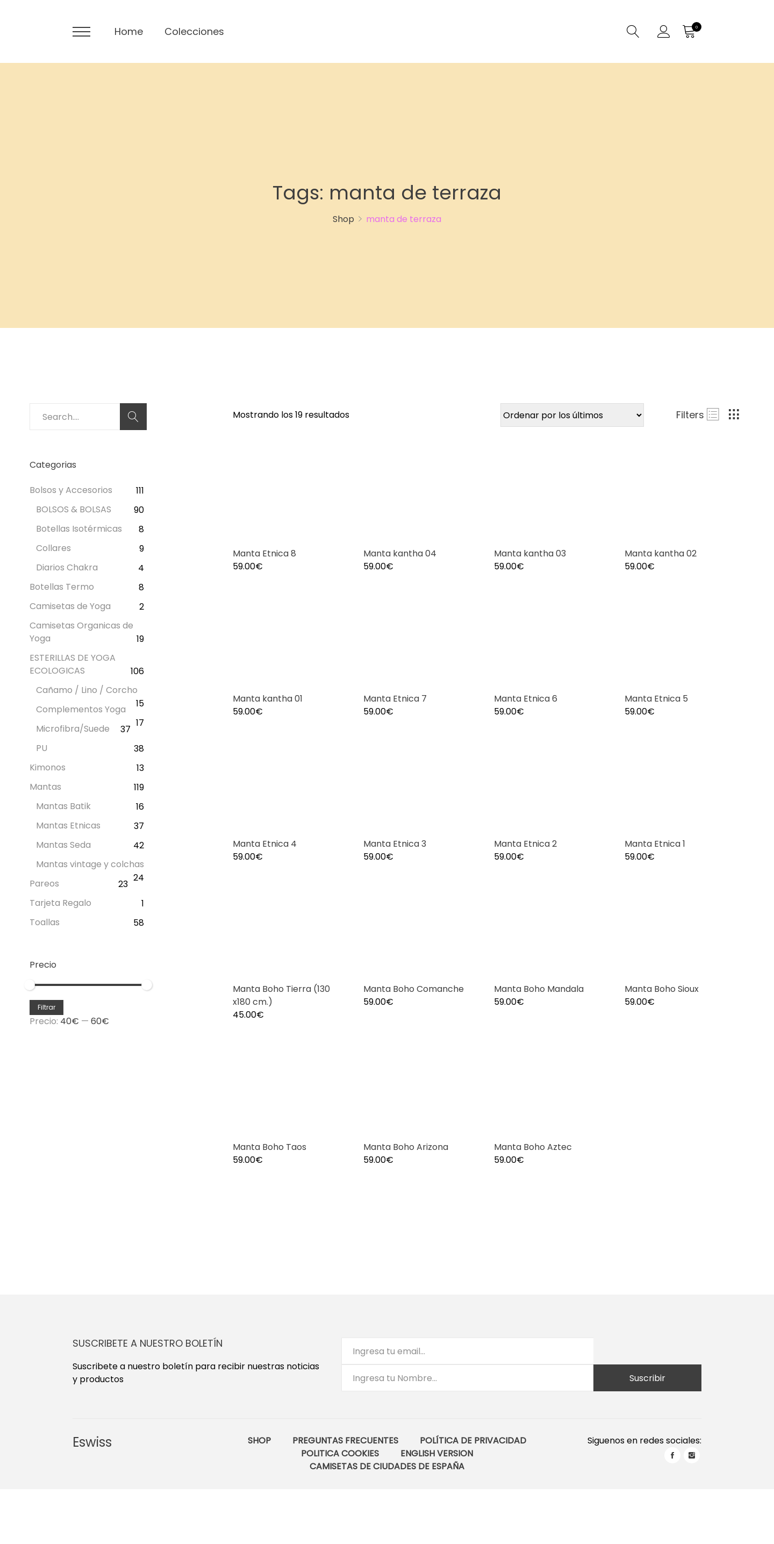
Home (128, 31)
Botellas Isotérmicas (79, 529)
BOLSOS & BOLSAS (73, 509)
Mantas (45, 787)
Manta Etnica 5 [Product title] (656, 698)
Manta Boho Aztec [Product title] (533, 1147)
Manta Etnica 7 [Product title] (395, 698)
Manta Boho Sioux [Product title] (662, 989)
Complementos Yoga (81, 709)
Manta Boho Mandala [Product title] (539, 989)
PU (41, 748)
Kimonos (48, 767)
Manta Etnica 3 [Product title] (394, 844)
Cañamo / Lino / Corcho (87, 690)
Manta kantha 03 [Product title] (530, 553)
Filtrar (46, 1007)
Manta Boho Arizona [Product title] (405, 1147)
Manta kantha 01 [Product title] (268, 698)
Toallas (45, 922)
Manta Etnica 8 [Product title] (264, 553)
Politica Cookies (340, 1453)
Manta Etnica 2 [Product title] (525, 844)
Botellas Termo (62, 587)
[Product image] (290, 494)
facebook (672, 1455)
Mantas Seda (63, 845)
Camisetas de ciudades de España (387, 1466)
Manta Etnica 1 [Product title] (655, 844)
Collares (53, 548)
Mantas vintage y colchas (90, 864)
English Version (436, 1453)
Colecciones (194, 31)
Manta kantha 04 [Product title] (399, 553)
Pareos (44, 883)
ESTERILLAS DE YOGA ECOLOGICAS (73, 664)
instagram (692, 1455)
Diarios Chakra (67, 567)
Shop (259, 1440)
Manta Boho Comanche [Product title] (413, 989)
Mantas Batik (63, 806)
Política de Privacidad (473, 1440)
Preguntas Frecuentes (345, 1440)
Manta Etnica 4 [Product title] (265, 844)
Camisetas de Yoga (70, 606)
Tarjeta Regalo (60, 903)
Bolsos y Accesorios (71, 490)
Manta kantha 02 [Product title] (661, 553)
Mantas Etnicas (68, 825)
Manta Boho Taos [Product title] (269, 1147)
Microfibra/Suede (73, 729)
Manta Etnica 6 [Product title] (525, 698)
